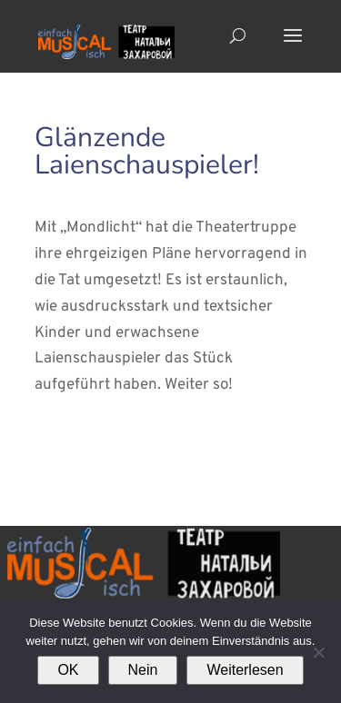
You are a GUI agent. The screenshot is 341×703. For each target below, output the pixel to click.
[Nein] (318, 652)
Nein (143, 670)
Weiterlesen (244, 670)
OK (67, 670)
